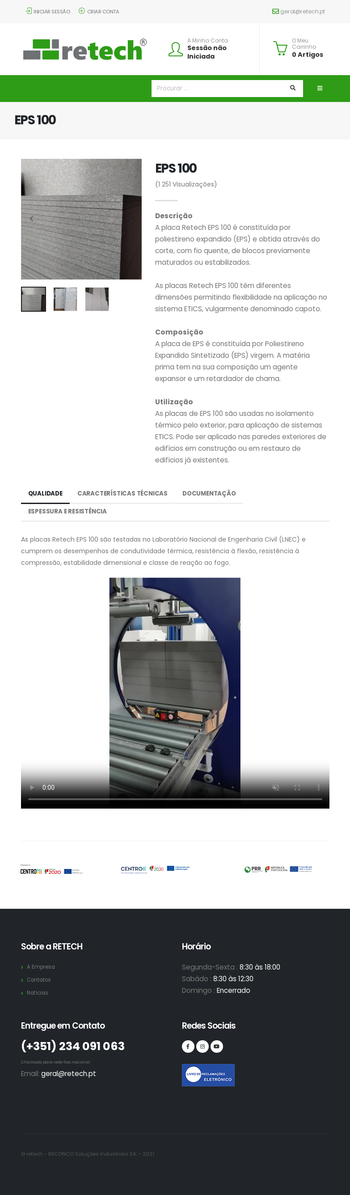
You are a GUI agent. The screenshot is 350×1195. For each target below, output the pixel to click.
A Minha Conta (207, 41)
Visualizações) (186, 184)
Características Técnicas (125, 493)
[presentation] (32, 219)
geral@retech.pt (298, 11)
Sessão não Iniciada (207, 52)
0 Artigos (307, 54)
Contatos (40, 979)
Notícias (39, 992)
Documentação (215, 493)
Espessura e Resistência (69, 511)
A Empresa (42, 966)
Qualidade (46, 493)
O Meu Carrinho (304, 44)
